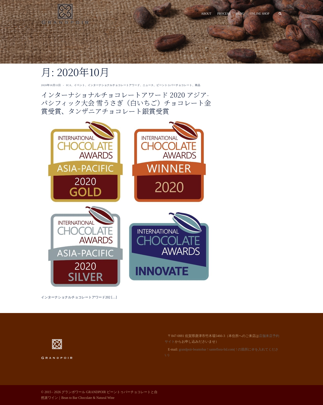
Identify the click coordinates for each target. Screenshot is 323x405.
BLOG (240, 13)
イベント (79, 85)
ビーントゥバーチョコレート (174, 85)
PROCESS (223, 13)
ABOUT (206, 13)
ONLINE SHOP (259, 13)
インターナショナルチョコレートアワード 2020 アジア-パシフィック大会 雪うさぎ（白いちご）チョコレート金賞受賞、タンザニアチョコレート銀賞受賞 (126, 103)
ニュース (148, 85)
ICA (68, 85)
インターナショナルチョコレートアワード (114, 85)
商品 (197, 85)
